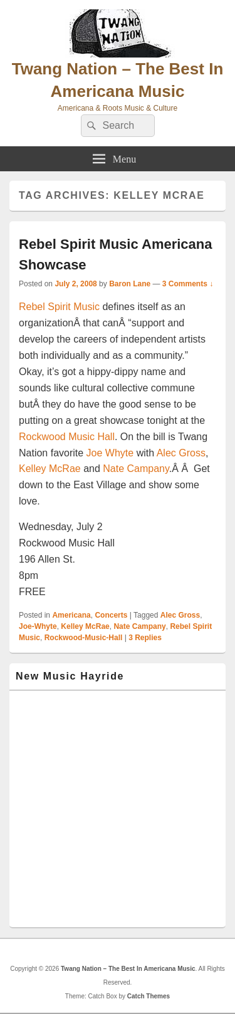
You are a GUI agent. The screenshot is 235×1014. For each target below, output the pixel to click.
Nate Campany (136, 468)
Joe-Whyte (38, 626)
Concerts (111, 615)
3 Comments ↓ (187, 283)
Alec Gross (181, 453)
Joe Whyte (110, 453)
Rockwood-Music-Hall (83, 637)
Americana (71, 615)
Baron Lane (129, 283)
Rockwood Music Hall (67, 436)
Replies (145, 637)
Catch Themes (148, 996)
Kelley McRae (51, 468)
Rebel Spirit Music (59, 306)
